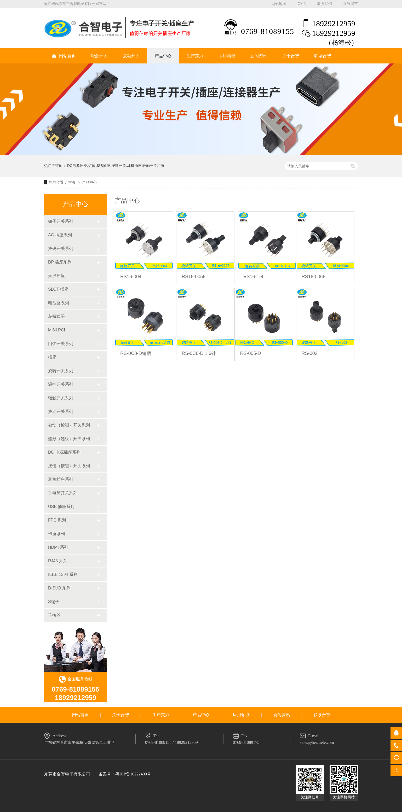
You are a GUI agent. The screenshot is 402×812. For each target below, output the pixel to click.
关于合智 (290, 56)
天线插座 (56, 275)
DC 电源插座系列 (64, 452)
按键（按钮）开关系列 (69, 466)
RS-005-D (250, 353)
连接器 (54, 615)
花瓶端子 (56, 316)
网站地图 (279, 4)
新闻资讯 (258, 56)
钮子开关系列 (60, 221)
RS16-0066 (313, 276)
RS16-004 (130, 276)
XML (302, 4)
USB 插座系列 (61, 506)
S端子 (53, 601)
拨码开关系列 (60, 248)
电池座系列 (58, 303)
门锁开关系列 (60, 343)
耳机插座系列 (60, 479)
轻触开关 (99, 56)
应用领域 (227, 56)
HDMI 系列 (58, 547)
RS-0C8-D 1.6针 (199, 353)
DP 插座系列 (60, 262)
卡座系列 (56, 533)
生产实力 (195, 56)
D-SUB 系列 (59, 588)
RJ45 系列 (57, 561)
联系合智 (322, 56)
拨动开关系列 (60, 411)
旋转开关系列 (60, 371)
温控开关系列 (60, 384)
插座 (52, 357)
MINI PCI (56, 330)
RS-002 (310, 353)
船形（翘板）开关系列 (69, 438)
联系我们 (324, 4)
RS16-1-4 (253, 276)
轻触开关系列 (60, 398)
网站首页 (67, 56)
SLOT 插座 (58, 289)
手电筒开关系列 (62, 493)
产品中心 (163, 56)
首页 (72, 182)
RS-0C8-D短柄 (135, 353)
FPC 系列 (57, 520)
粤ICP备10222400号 (133, 774)
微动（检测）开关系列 (69, 425)
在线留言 (350, 4)
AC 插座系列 (60, 235)
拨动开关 (131, 56)
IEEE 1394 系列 (63, 574)
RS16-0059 (193, 276)
